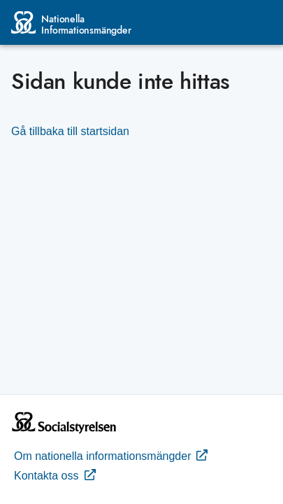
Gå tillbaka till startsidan (70, 131)
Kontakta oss (55, 475)
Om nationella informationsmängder (111, 455)
